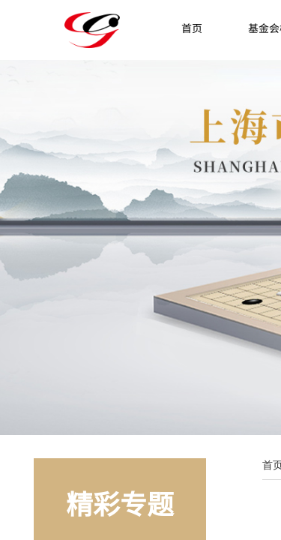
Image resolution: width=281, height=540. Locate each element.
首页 (191, 27)
